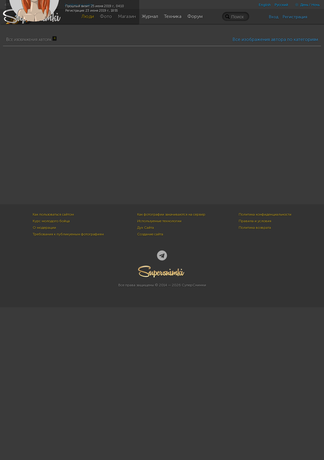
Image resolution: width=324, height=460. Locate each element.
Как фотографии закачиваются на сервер (171, 367)
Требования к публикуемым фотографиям (68, 387)
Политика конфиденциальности (265, 367)
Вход (273, 16)
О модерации (44, 380)
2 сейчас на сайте (78, 5)
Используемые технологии (159, 374)
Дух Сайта (145, 380)
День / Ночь (306, 5)
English (265, 5)
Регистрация (295, 16)
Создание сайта (150, 387)
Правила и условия (255, 374)
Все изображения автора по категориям (275, 189)
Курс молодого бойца (51, 374)
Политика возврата (255, 380)
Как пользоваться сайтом (53, 367)
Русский (281, 5)
